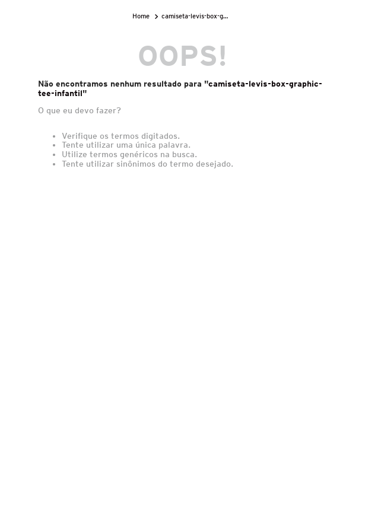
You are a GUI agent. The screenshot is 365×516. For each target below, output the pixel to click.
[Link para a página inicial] (142, 16)
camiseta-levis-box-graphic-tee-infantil (195, 16)
